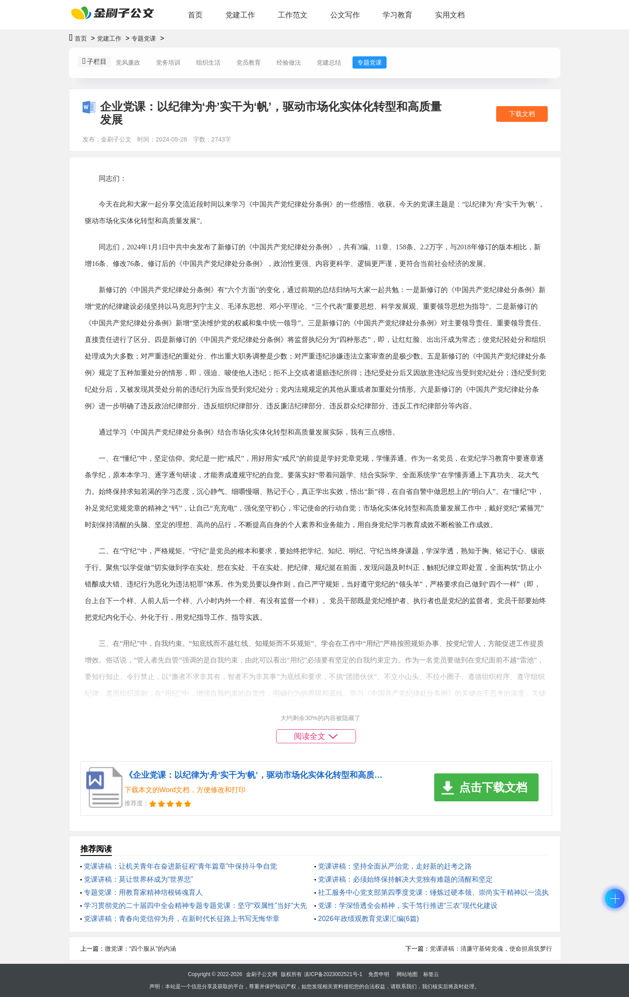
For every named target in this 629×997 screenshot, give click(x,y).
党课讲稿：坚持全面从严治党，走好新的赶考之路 (395, 866)
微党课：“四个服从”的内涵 (140, 948)
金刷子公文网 (261, 974)
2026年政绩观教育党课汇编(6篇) (368, 918)
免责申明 (378, 974)
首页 (195, 15)
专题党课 (143, 38)
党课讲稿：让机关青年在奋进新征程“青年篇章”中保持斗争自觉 (180, 866)
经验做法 (288, 62)
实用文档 (450, 15)
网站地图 (407, 974)
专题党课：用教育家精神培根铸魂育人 (143, 892)
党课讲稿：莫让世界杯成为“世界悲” (139, 879)
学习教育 (397, 15)
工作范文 (293, 15)
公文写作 (345, 15)
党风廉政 (128, 62)
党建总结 (329, 62)
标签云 (431, 974)
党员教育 (248, 62)
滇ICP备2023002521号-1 (333, 974)
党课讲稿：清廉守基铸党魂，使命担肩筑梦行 (491, 948)
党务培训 (168, 62)
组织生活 (208, 62)
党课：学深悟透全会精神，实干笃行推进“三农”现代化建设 (408, 905)
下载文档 (522, 113)
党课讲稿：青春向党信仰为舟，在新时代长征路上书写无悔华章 (182, 918)
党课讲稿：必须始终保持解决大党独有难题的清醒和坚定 (405, 879)
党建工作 (240, 15)
